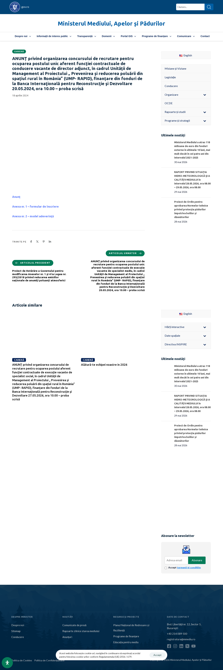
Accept (184, 567)
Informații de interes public (54, 36)
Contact (205, 36)
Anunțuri (67, 637)
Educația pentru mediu (126, 642)
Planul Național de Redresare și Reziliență (131, 628)
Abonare (197, 560)
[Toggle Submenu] (205, 94)
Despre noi (23, 36)
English (185, 55)
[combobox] (190, 7)
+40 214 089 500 (177, 633)
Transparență (86, 36)
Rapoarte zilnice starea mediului (80, 631)
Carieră (19, 51)
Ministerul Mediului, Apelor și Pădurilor (111, 23)
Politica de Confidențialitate (49, 660)
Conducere (17, 637)
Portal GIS (128, 36)
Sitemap (16, 631)
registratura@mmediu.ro (181, 639)
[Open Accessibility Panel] (7, 662)
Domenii (108, 36)
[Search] (209, 7)
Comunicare (186, 36)
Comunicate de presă (74, 625)
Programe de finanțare (156, 36)
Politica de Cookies (21, 660)
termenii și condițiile (189, 567)
